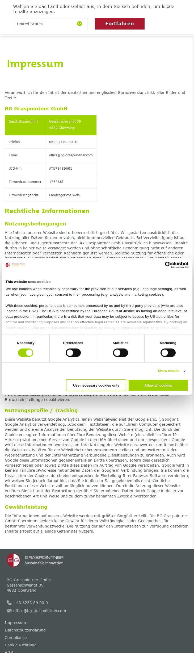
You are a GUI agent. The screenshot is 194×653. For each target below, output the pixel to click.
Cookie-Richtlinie (20, 645)
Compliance (16, 637)
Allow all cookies (158, 385)
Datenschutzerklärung (25, 630)
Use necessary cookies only (96, 385)
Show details (168, 371)
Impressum (15, 622)
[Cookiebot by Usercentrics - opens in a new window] (165, 265)
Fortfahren (119, 23)
